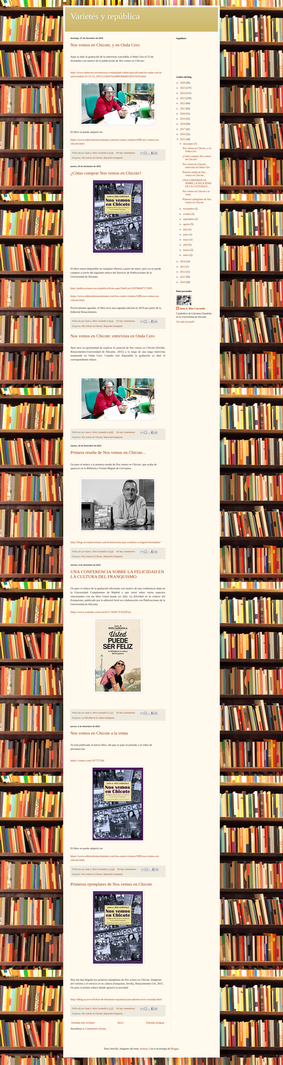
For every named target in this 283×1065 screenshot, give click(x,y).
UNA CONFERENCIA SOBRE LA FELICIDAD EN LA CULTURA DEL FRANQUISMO (117, 574)
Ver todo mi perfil (185, 321)
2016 (183, 134)
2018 (183, 124)
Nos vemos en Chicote (92, 158)
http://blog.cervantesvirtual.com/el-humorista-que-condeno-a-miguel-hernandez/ (115, 542)
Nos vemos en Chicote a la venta (99, 733)
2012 (183, 271)
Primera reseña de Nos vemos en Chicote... (108, 452)
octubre (187, 214)
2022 (183, 103)
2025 (183, 88)
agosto (186, 224)
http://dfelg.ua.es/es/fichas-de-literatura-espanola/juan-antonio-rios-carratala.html (116, 999)
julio (185, 229)
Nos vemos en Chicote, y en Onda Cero (105, 45)
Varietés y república (105, 16)
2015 (183, 139)
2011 (183, 277)
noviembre (188, 208)
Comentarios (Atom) (95, 1028)
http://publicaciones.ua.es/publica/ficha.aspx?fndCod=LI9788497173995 (111, 288)
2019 (183, 118)
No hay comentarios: (126, 153)
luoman (144, 1048)
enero (186, 255)
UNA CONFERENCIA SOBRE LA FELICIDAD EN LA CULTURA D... (196, 183)
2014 (183, 261)
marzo (186, 250)
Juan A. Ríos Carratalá (192, 308)
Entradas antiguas (155, 1022)
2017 (183, 129)
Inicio (120, 1022)
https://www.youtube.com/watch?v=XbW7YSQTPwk (100, 611)
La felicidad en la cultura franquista (98, 718)
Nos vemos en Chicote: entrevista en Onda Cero (112, 336)
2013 (183, 266)
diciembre (188, 144)
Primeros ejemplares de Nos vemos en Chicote (111, 884)
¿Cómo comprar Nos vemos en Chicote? (105, 173)
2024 (183, 93)
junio (186, 234)
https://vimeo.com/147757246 (87, 760)
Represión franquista (113, 158)
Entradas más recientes (83, 1022)
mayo (186, 239)
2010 (183, 282)
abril (185, 244)
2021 (183, 108)
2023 (183, 98)
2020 (183, 113)
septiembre (189, 219)
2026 (183, 82)
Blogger (175, 1048)
